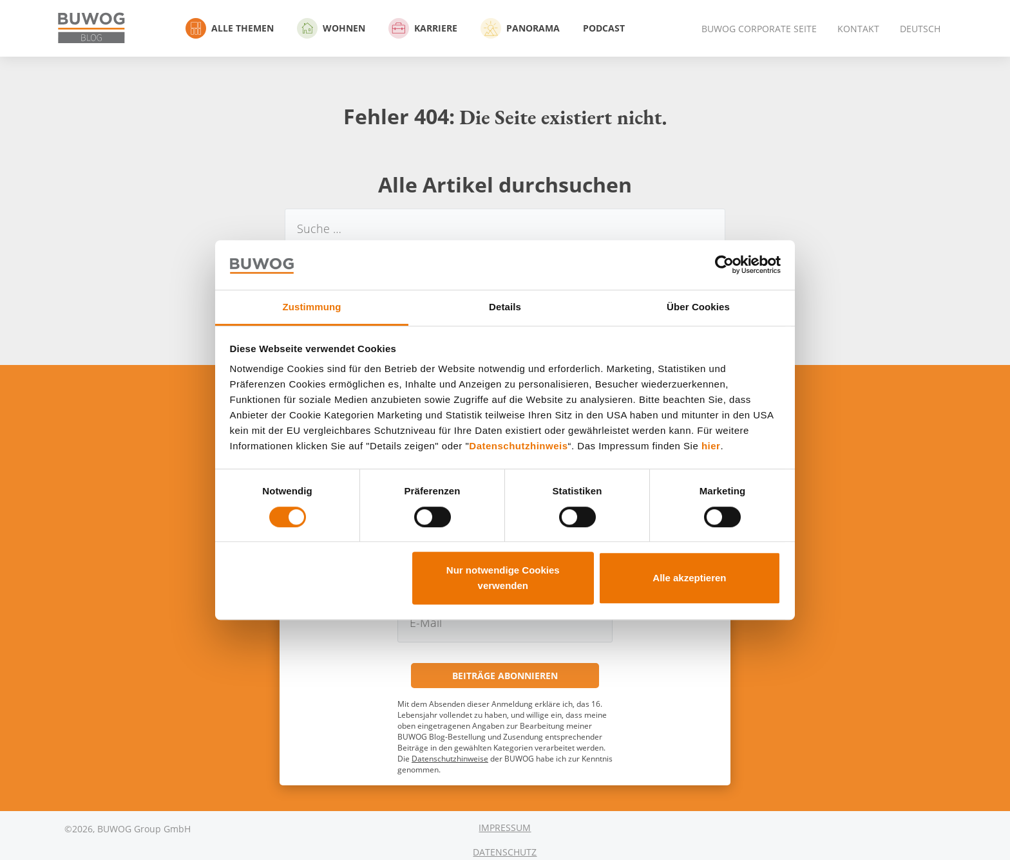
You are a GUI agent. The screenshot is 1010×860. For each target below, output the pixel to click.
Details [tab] (505, 306)
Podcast (604, 28)
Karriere (422, 28)
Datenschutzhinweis (518, 446)
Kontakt (858, 29)
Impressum (505, 827)
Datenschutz (505, 852)
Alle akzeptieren (689, 577)
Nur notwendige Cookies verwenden (503, 578)
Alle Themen (230, 28)
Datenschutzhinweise (450, 758)
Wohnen (331, 28)
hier (711, 446)
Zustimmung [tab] (312, 306)
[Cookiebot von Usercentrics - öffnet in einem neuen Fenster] (724, 265)
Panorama (520, 28)
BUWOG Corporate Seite (759, 29)
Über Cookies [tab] (698, 306)
